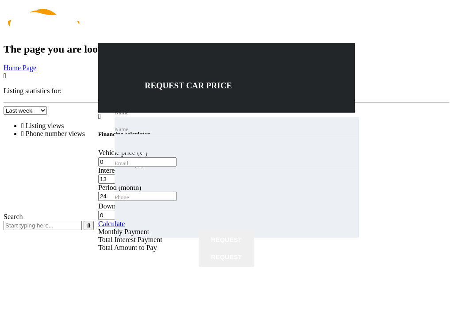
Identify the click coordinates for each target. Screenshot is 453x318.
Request (226, 240)
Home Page (20, 68)
